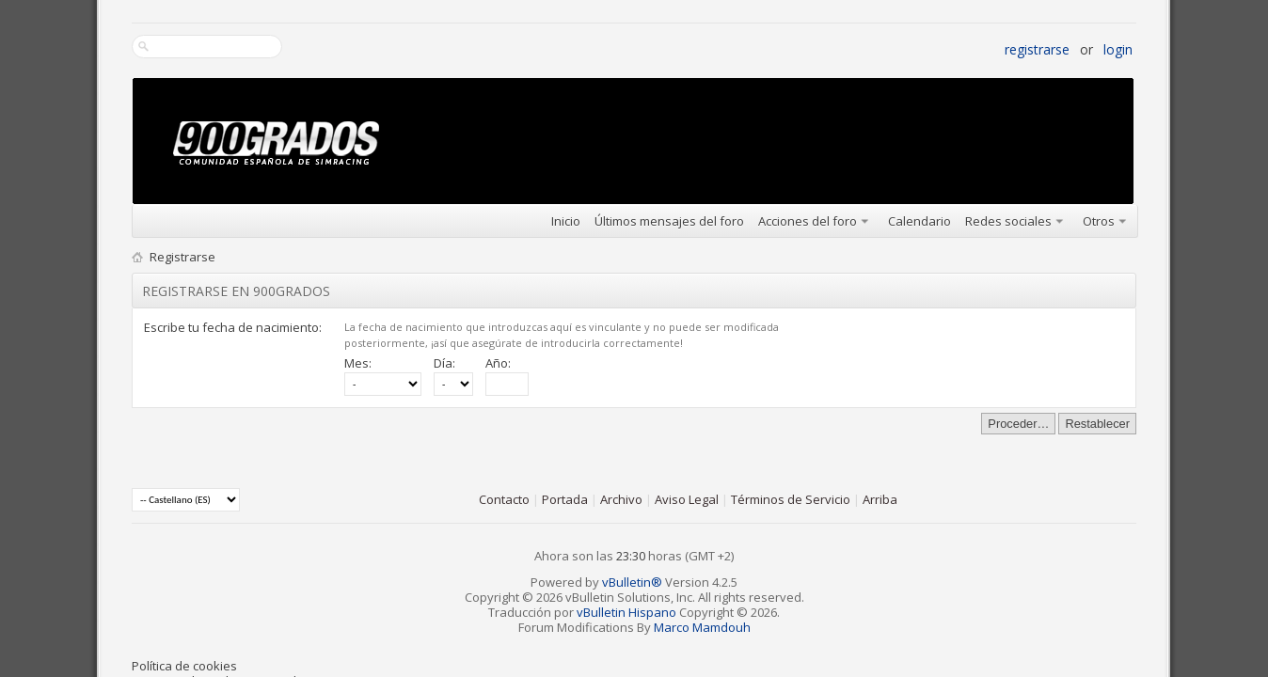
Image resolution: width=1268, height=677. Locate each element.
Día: (444, 362)
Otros (1099, 221)
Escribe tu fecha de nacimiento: (233, 327)
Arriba (880, 499)
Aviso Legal (687, 499)
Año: (498, 362)
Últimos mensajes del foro (669, 221)
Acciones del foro (807, 221)
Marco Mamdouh (702, 627)
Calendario (919, 221)
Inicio (565, 221)
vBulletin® (632, 582)
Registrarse (1037, 49)
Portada (565, 499)
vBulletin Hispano (626, 612)
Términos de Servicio (790, 499)
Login (1118, 49)
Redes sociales (1008, 221)
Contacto (504, 499)
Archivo (621, 499)
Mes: (358, 362)
